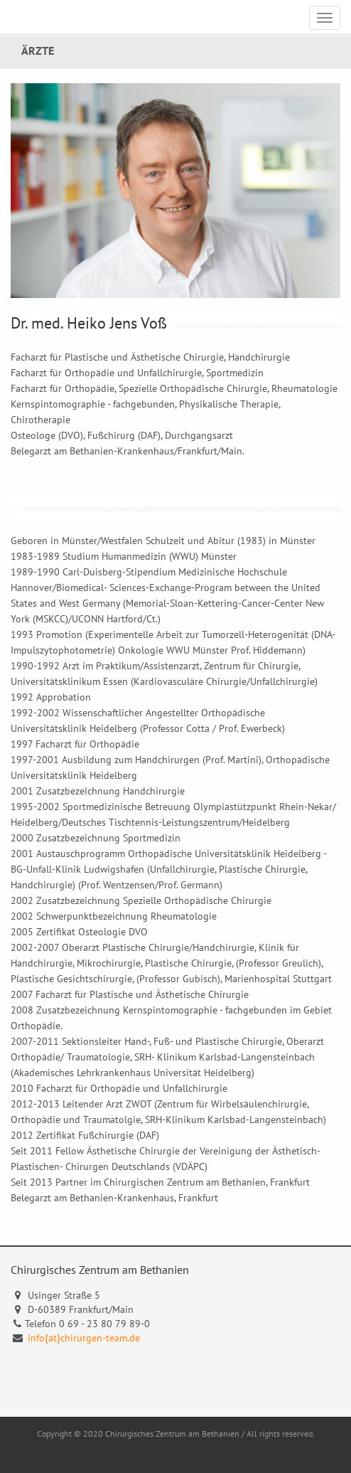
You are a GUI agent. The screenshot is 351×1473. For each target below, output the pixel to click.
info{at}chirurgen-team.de (84, 1337)
